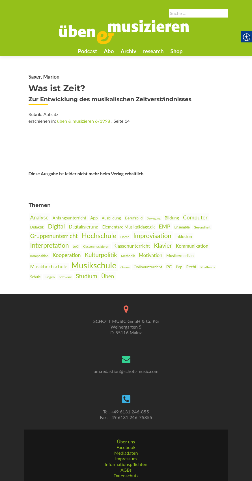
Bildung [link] (172, 217)
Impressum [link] (126, 458)
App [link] (94, 217)
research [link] (153, 51)
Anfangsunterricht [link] (69, 217)
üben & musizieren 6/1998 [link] (83, 121)
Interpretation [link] (49, 245)
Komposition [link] (39, 256)
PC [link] (169, 266)
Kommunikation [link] (192, 246)
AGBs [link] (126, 470)
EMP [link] (164, 226)
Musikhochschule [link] (48, 266)
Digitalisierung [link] (83, 227)
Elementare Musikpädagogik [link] (128, 226)
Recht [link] (191, 266)
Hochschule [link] (99, 235)
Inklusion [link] (183, 236)
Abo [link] (109, 51)
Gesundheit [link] (202, 227)
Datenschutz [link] (125, 475)
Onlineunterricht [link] (147, 266)
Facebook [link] (126, 447)
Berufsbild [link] (134, 217)
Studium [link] (86, 275)
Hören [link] (125, 237)
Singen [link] (50, 277)
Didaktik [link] (37, 227)
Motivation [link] (150, 255)
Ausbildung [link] (111, 217)
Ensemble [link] (181, 227)
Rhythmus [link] (208, 267)
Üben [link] (107, 276)
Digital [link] (56, 226)
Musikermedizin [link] (180, 255)
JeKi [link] (76, 246)
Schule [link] (35, 277)
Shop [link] (177, 51)
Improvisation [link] (152, 236)
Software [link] (65, 277)
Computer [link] (195, 217)
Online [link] (125, 267)
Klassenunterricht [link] (131, 246)
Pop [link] (179, 267)
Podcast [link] (87, 51)
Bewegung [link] (153, 218)
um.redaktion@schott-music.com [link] (126, 371)
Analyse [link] (39, 217)
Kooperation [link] (67, 255)
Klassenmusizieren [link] (96, 246)
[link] (124, 31)
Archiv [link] (128, 51)
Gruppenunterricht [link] (54, 235)
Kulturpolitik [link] (101, 254)
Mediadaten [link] (126, 453)
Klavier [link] (163, 245)
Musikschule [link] (94, 265)
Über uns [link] (126, 441)
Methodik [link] (128, 256)
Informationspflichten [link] (126, 464)
